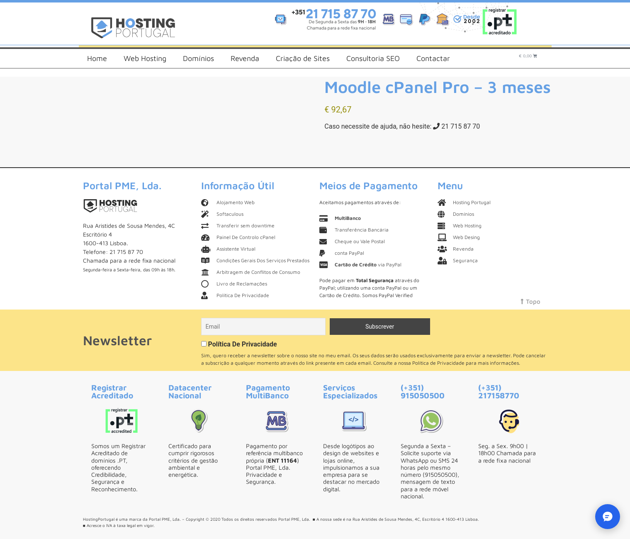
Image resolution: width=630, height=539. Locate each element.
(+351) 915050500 (423, 391)
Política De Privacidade (242, 344)
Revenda (245, 58)
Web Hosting (145, 58)
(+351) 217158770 (498, 391)
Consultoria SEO (373, 58)
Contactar (433, 58)
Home (97, 58)
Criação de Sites (303, 58)
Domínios (198, 58)
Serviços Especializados (350, 391)
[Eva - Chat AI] (607, 516)
